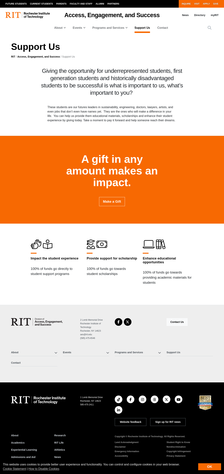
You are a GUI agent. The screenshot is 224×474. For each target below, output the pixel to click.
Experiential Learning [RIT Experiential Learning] (24, 449)
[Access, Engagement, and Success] (37, 322)
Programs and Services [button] (108, 27)
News (185, 15)
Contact (162, 27)
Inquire (186, 4)
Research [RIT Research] (60, 435)
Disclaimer (120, 447)
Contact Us (177, 321)
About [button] (58, 27)
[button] (209, 27)
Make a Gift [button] (112, 209)
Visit (196, 4)
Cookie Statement (14, 468)
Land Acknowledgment (127, 442)
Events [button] (77, 27)
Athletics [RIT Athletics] (59, 449)
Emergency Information (127, 451)
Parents (61, 4)
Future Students (16, 4)
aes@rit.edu (86, 334)
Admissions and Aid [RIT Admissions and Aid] (23, 457)
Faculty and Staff (81, 4)
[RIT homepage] (27, 15)
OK (209, 467)
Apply (206, 4)
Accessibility (121, 456)
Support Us (142, 27)
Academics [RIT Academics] (18, 442)
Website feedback (130, 421)
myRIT (215, 15)
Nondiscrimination (176, 447)
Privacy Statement (176, 456)
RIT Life (59, 442)
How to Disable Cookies (43, 468)
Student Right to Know (178, 442)
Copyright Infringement (179, 451)
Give (215, 4)
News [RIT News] (57, 457)
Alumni (100, 4)
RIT (13, 56)
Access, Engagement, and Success (112, 15)
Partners (113, 4)
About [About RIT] (14, 435)
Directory (199, 15)
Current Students (41, 4)
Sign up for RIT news (168, 421)
